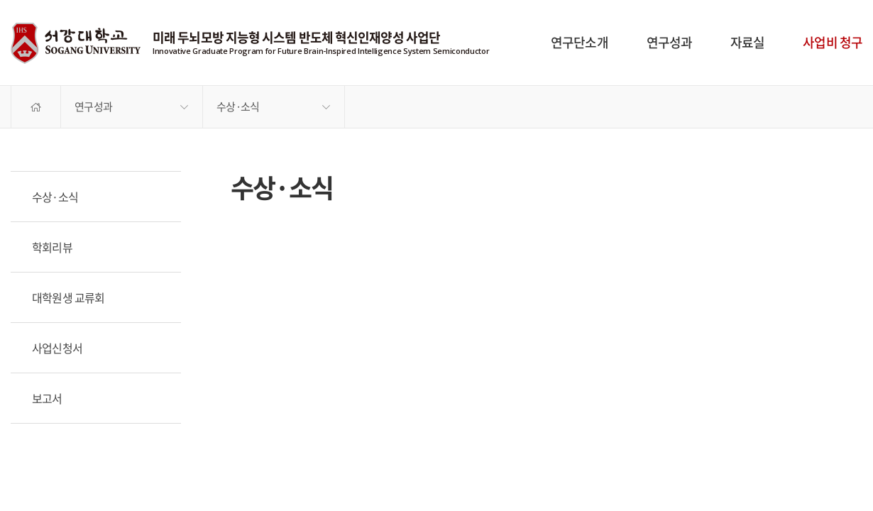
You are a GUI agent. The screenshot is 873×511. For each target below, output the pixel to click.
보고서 (47, 398)
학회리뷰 (52, 247)
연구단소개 (579, 42)
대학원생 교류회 (68, 297)
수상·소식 (237, 106)
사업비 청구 (832, 42)
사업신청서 (57, 347)
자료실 (747, 42)
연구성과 (669, 42)
